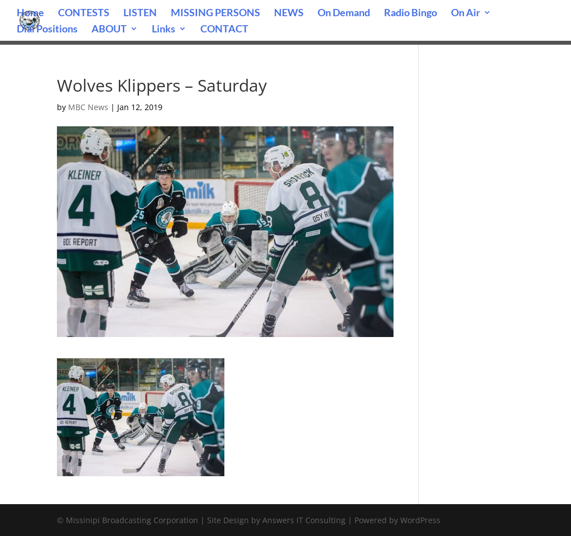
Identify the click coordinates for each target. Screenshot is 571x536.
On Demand (344, 13)
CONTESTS (83, 13)
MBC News (88, 107)
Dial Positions (47, 30)
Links (163, 30)
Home (30, 13)
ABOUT (109, 30)
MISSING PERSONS (215, 13)
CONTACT (224, 30)
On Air (465, 13)
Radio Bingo (410, 13)
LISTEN (140, 13)
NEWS (289, 13)
